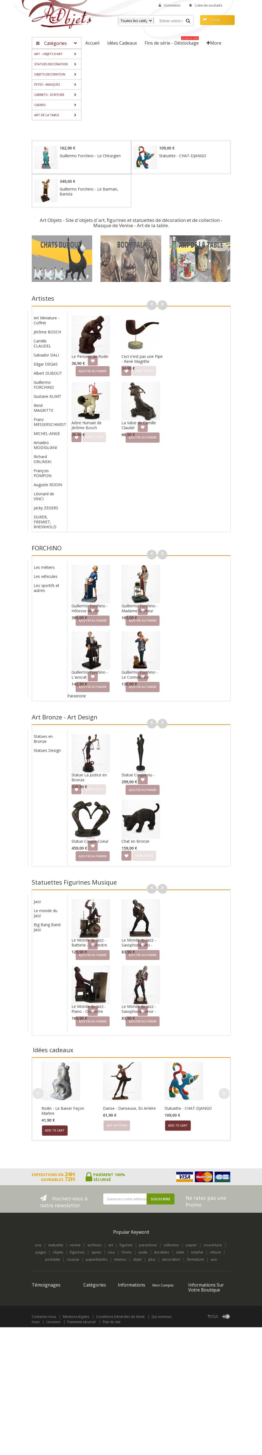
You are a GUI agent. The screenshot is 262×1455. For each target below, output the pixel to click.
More (214, 43)
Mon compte (163, 1265)
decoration (171, 1239)
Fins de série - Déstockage (95, 1363)
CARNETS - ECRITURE (91, 1324)
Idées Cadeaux (96, 1353)
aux (214, 1239)
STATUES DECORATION (94, 1288)
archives (94, 1225)
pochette (52, 1239)
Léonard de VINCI (108, 491)
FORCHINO (47, 543)
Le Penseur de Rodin (154, 351)
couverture (212, 1225)
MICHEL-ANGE (111, 428)
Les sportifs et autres (110, 578)
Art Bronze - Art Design (64, 707)
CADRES (90, 1334)
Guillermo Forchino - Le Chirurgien (90, 155)
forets (126, 1232)
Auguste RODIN (112, 479)
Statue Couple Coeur (154, 826)
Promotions (127, 1273)
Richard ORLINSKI (106, 454)
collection (171, 1225)
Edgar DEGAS (110, 359)
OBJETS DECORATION (94, 1300)
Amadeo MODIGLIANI (109, 440)
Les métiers (108, 557)
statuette (55, 1225)
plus (151, 1239)
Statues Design (111, 735)
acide (142, 1232)
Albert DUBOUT (112, 368)
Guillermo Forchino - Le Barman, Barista (89, 191)
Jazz (101, 881)
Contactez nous (44, 1444)
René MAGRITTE (107, 403)
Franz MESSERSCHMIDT (114, 417)
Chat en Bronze (199, 826)
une (38, 1225)
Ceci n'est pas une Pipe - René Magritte (206, 354)
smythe (197, 1232)
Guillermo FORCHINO (108, 380)
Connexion (170, 5)
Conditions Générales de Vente (120, 1444)
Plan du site (112, 1449)
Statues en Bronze (107, 724)
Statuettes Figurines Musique (74, 867)
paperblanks (96, 1239)
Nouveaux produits (126, 1283)
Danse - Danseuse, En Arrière (129, 1088)
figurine (126, 1225)
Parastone (140, 686)
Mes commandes (162, 1276)
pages (41, 1232)
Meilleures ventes (127, 1295)
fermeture (195, 1239)
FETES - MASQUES (91, 1312)
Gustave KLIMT (111, 391)
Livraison (53, 1449)
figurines (77, 1232)
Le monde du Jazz (109, 893)
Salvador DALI (110, 350)
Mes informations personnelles (163, 1305)
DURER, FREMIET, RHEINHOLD (109, 516)
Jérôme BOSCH (111, 327)
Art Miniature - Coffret (110, 315)
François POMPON (106, 468)
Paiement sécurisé (81, 1449)
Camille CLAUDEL (106, 338)
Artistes (43, 298)
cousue (73, 1239)
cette (180, 1232)
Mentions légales (76, 1444)
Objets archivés (96, 1372)
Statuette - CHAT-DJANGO (182, 155)
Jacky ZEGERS (110, 502)
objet (137, 1239)
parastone (148, 1225)
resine (75, 1225)
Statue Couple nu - (202, 760)
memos (120, 1239)
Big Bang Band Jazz (111, 907)
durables (161, 1232)
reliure (215, 1232)
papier (191, 1225)
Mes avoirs (161, 1285)
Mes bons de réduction (163, 1320)
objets (58, 1232)
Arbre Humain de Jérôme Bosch (151, 420)
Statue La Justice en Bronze (153, 762)
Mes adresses (164, 1293)
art (110, 1225)
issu (111, 1232)
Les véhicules (109, 566)
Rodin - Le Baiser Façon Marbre (62, 1091)
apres (96, 1232)
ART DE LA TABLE (91, 1344)
